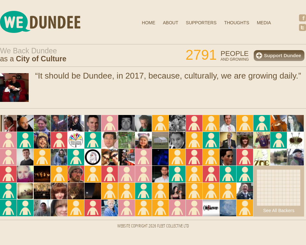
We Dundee (56, 23)
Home (148, 22)
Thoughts (236, 22)
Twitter (302, 27)
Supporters (201, 22)
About (170, 22)
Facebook (302, 17)
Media (264, 22)
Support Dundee (282, 55)
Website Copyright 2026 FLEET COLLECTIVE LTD (153, 226)
